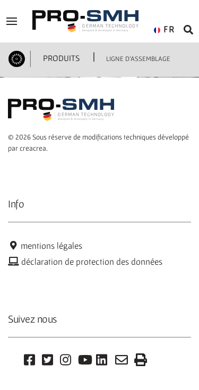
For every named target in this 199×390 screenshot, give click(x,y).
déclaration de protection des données (85, 261)
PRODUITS (60, 58)
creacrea (33, 148)
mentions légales (45, 245)
